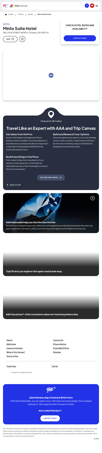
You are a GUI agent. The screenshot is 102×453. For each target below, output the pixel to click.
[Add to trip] (51, 75)
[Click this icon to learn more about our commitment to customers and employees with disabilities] (7, 381)
